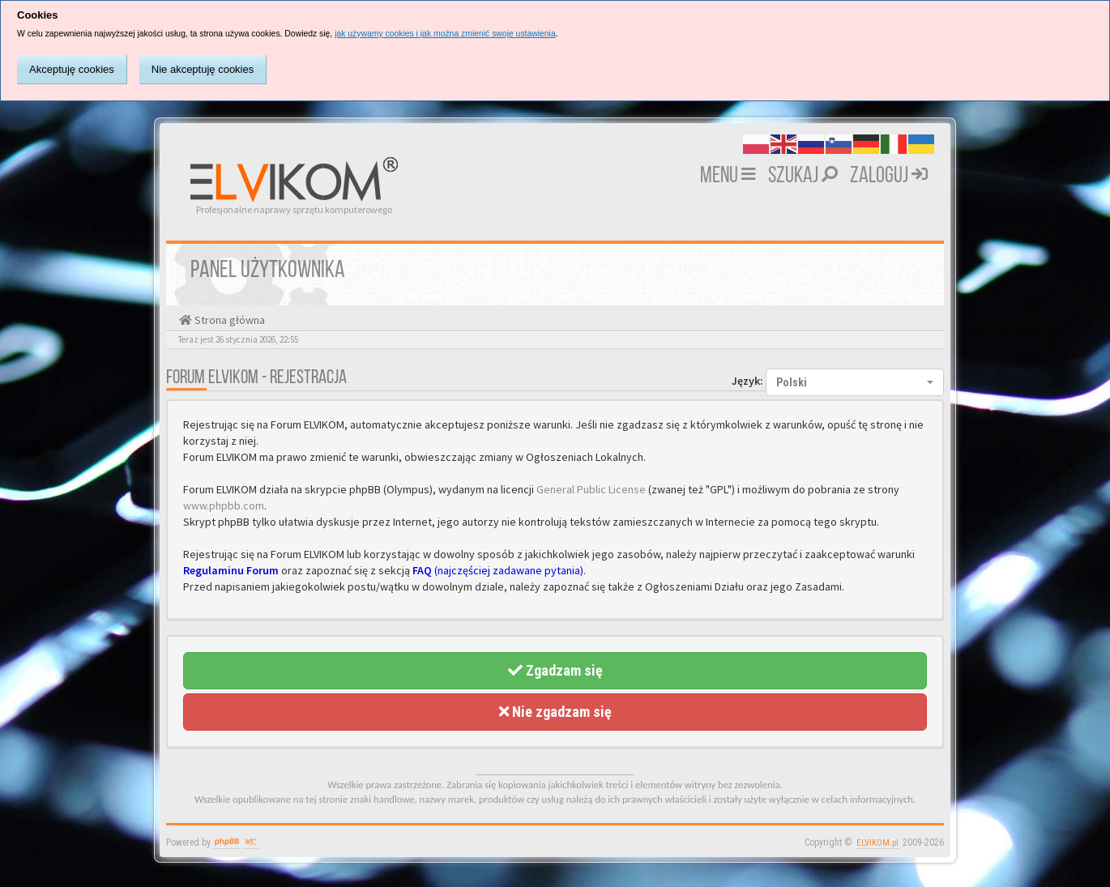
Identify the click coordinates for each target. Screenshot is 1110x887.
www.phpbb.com (223, 505)
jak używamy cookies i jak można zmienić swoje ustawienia (445, 33)
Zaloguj (889, 176)
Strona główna (228, 320)
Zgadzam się (555, 670)
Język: (747, 380)
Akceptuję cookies (71, 69)
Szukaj (803, 176)
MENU (728, 176)
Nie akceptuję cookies (203, 69)
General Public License (591, 489)
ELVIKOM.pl (877, 843)
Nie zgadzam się (555, 711)
